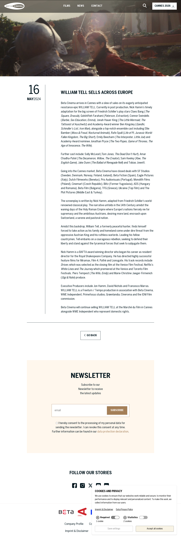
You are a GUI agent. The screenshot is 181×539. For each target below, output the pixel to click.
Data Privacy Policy (124, 511)
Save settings (114, 530)
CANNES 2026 (164, 6)
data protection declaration (112, 431)
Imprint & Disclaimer (77, 531)
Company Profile (73, 524)
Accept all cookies (155, 530)
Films (66, 6)
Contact (96, 6)
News (80, 6)
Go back (90, 335)
